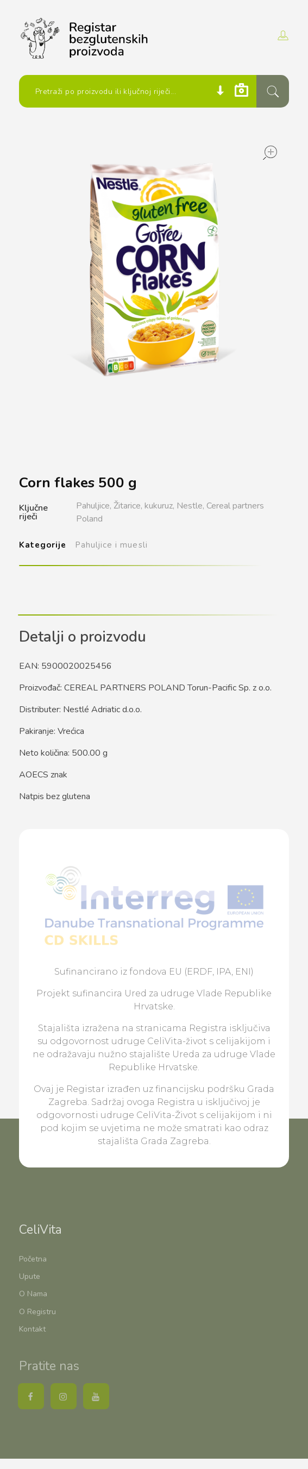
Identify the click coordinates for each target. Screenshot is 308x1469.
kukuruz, (159, 506)
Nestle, (190, 506)
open (270, 153)
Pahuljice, (93, 506)
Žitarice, (128, 506)
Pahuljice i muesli (111, 544)
